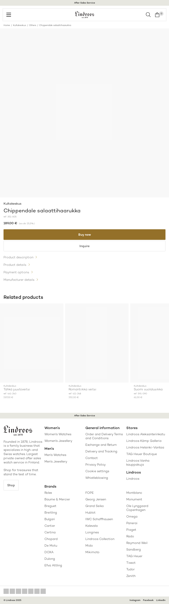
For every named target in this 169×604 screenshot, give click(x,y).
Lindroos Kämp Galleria (144, 441)
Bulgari (49, 519)
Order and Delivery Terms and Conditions (104, 436)
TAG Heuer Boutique (141, 454)
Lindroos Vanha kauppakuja (137, 462)
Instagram (135, 600)
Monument (134, 499)
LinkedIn (160, 600)
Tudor (130, 569)
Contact (91, 458)
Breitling (50, 512)
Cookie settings (97, 471)
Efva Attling (53, 565)
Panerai (132, 523)
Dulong (49, 559)
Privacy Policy (95, 464)
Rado (130, 536)
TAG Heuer (134, 556)
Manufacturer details (19, 280)
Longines (92, 532)
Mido (89, 545)
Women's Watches (57, 434)
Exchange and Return (101, 445)
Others (32, 25)
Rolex (48, 493)
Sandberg (133, 549)
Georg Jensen (95, 499)
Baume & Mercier (57, 499)
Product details (15, 265)
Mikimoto (92, 552)
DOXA (48, 552)
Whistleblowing (96, 478)
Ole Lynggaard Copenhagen (137, 508)
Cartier (49, 526)
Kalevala (91, 526)
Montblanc (134, 493)
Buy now (84, 235)
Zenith (131, 576)
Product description (18, 257)
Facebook (148, 600)
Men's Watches (55, 455)
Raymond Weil (136, 543)
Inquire (84, 246)
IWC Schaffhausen (99, 519)
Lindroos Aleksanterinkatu (145, 434)
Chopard (51, 539)
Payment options (16, 272)
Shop (11, 485)
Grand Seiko (94, 506)
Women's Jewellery (58, 441)
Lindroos (132, 479)
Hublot (90, 512)
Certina (50, 532)
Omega (132, 516)
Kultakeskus (19, 25)
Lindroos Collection (99, 539)
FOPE (89, 493)
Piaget (131, 530)
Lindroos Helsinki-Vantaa (145, 447)
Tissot (131, 563)
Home (7, 25)
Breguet (50, 506)
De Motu (50, 545)
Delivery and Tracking (101, 451)
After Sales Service (84, 2)
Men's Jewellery (55, 461)
